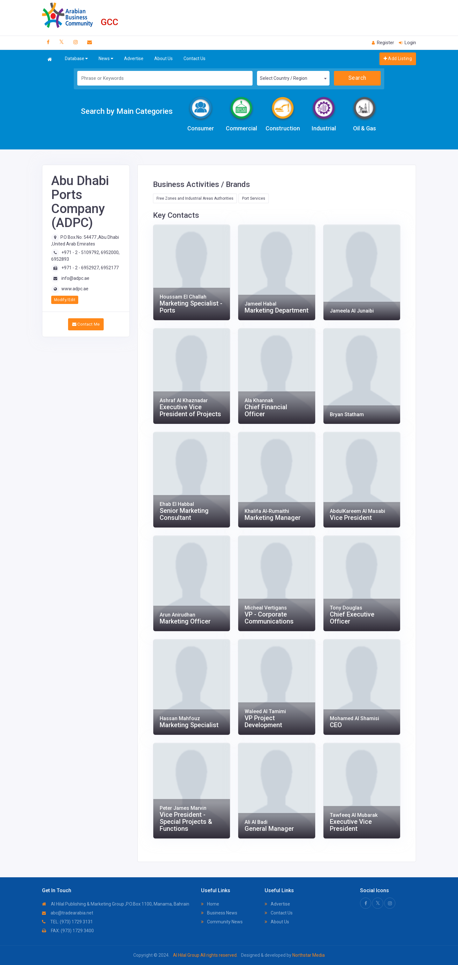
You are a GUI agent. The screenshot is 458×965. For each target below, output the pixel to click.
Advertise (133, 58)
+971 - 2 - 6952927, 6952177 (90, 267)
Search (357, 78)
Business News (219, 912)
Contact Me (86, 324)
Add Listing (398, 58)
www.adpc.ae (74, 288)
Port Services (253, 198)
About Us (163, 58)
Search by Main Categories (127, 111)
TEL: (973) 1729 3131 (67, 921)
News (106, 58)
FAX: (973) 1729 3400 (68, 930)
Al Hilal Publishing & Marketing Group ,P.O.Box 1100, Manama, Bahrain (115, 903)
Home (210, 903)
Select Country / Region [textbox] (283, 78)
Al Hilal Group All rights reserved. (205, 955)
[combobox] (293, 78)
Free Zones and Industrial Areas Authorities (194, 198)
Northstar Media (308, 955)
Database (76, 58)
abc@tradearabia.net (67, 912)
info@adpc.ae (75, 278)
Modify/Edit (64, 300)
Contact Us (194, 58)
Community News (222, 921)
